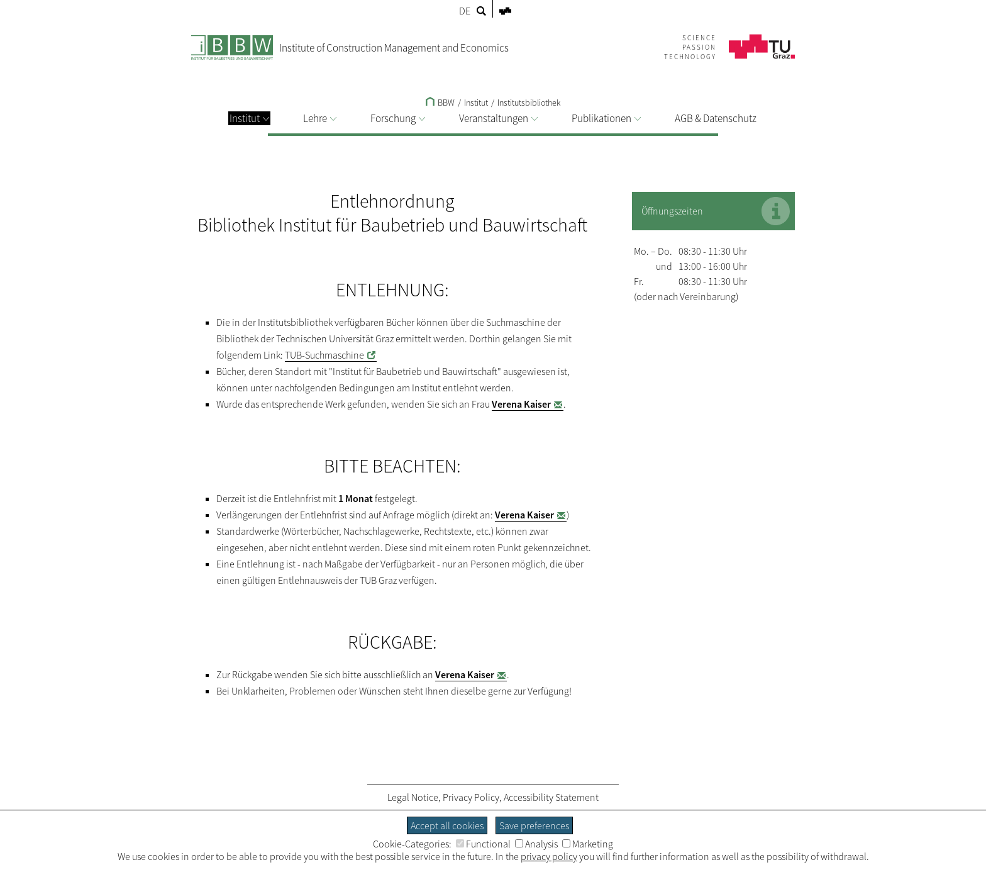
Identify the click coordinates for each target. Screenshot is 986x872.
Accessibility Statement (551, 797)
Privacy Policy (471, 797)
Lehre (319, 118)
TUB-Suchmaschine (324, 355)
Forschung (397, 118)
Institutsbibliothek (529, 102)
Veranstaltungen (498, 118)
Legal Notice (412, 797)
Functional (483, 843)
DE (464, 10)
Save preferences (534, 825)
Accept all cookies (447, 825)
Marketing (587, 843)
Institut (249, 118)
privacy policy (549, 856)
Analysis (536, 843)
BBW (440, 102)
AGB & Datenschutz (715, 118)
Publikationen (606, 118)
